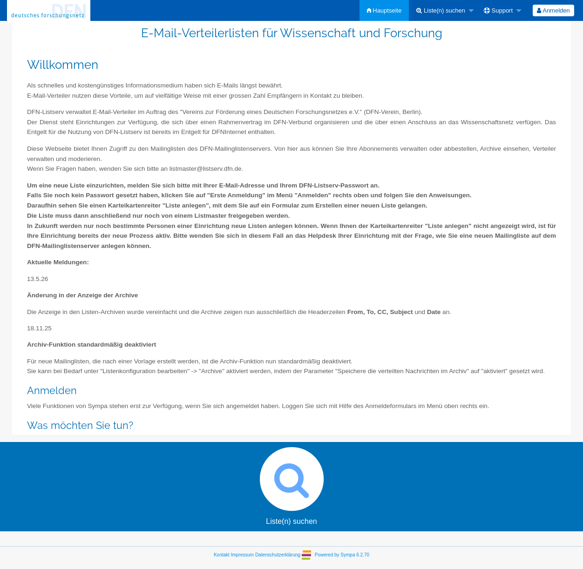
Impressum (242, 554)
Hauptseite (384, 10)
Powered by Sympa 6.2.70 (342, 554)
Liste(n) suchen (440, 10)
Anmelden (553, 10)
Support (498, 10)
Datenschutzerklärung (277, 554)
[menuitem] (384, 10)
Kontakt (222, 554)
